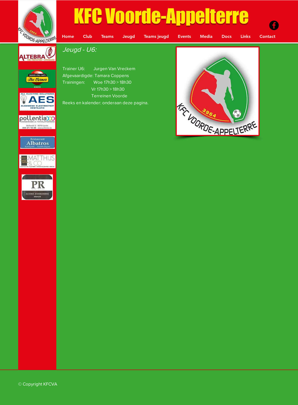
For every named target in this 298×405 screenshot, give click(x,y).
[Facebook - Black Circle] (274, 25)
